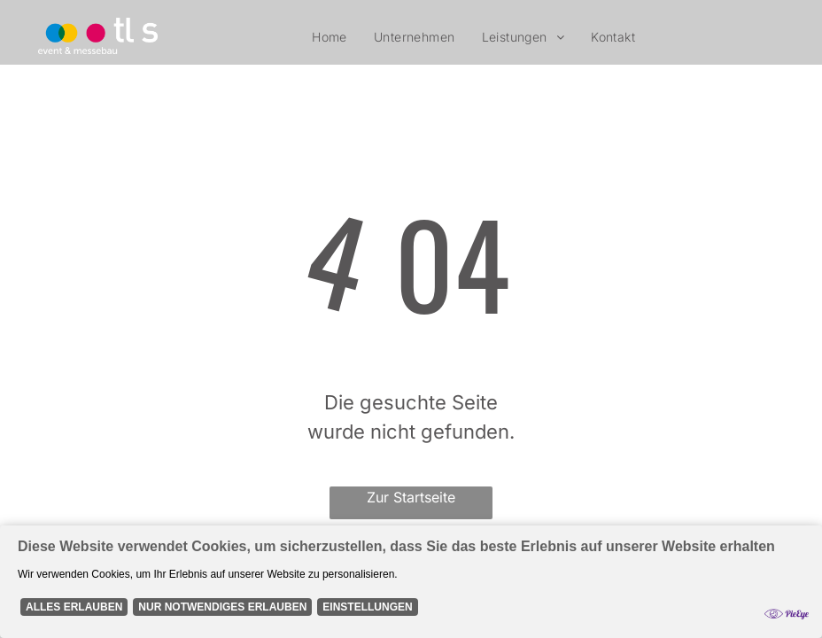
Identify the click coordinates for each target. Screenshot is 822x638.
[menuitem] (330, 37)
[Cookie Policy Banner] (411, 581)
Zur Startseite (411, 497)
